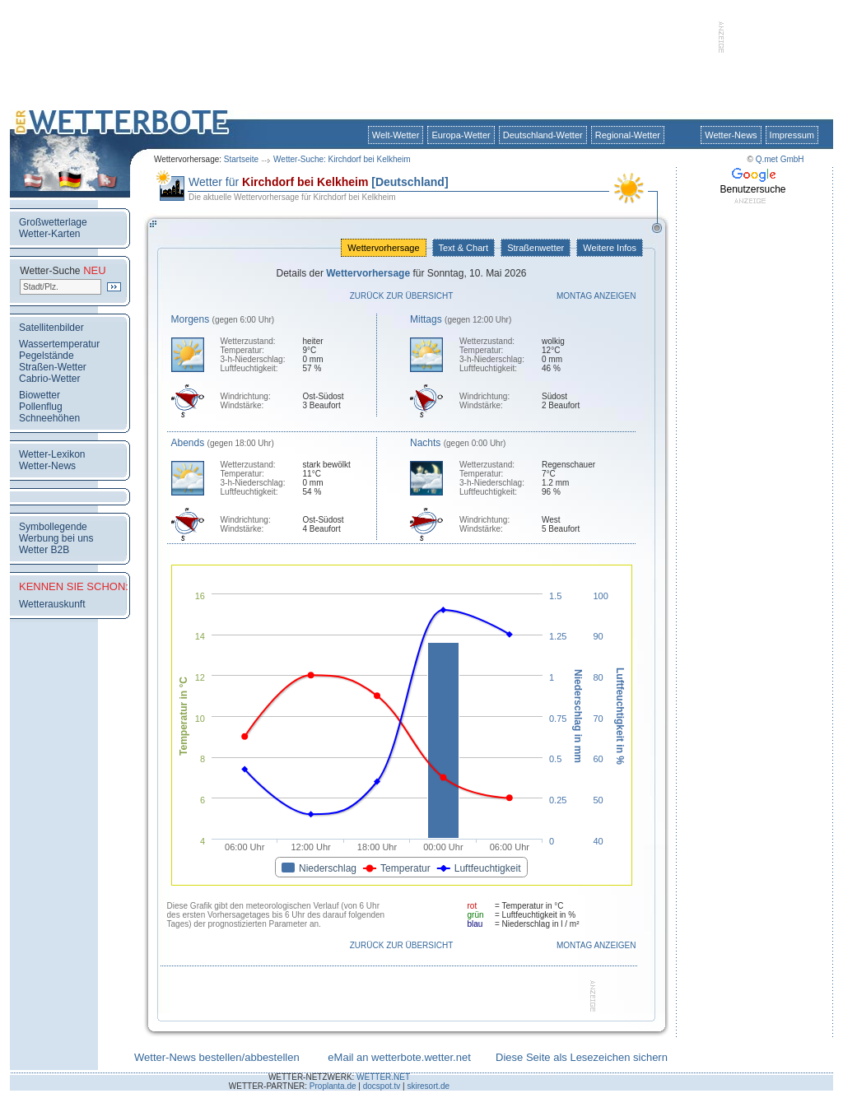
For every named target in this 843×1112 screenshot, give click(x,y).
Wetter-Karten (49, 234)
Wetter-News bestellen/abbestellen (217, 1057)
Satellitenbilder (51, 327)
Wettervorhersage (383, 248)
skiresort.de (428, 1086)
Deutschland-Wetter (543, 135)
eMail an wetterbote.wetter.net (399, 1057)
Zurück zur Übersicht (402, 295)
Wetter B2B (44, 550)
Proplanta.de (333, 1086)
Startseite (241, 159)
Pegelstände (46, 355)
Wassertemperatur (59, 344)
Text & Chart (463, 248)
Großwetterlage (53, 222)
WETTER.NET (383, 1077)
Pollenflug (41, 406)
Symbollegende (53, 527)
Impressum (792, 135)
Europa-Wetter (460, 135)
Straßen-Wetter (52, 367)
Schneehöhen (49, 418)
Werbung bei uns (56, 538)
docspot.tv (382, 1086)
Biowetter (39, 395)
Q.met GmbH (780, 159)
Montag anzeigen (596, 295)
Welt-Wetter (396, 135)
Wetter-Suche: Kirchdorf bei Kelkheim (342, 159)
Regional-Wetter (627, 135)
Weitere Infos (609, 248)
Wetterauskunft (52, 604)
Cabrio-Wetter (49, 378)
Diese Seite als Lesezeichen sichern (582, 1057)
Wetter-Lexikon (52, 454)
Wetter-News (731, 135)
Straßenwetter (535, 248)
